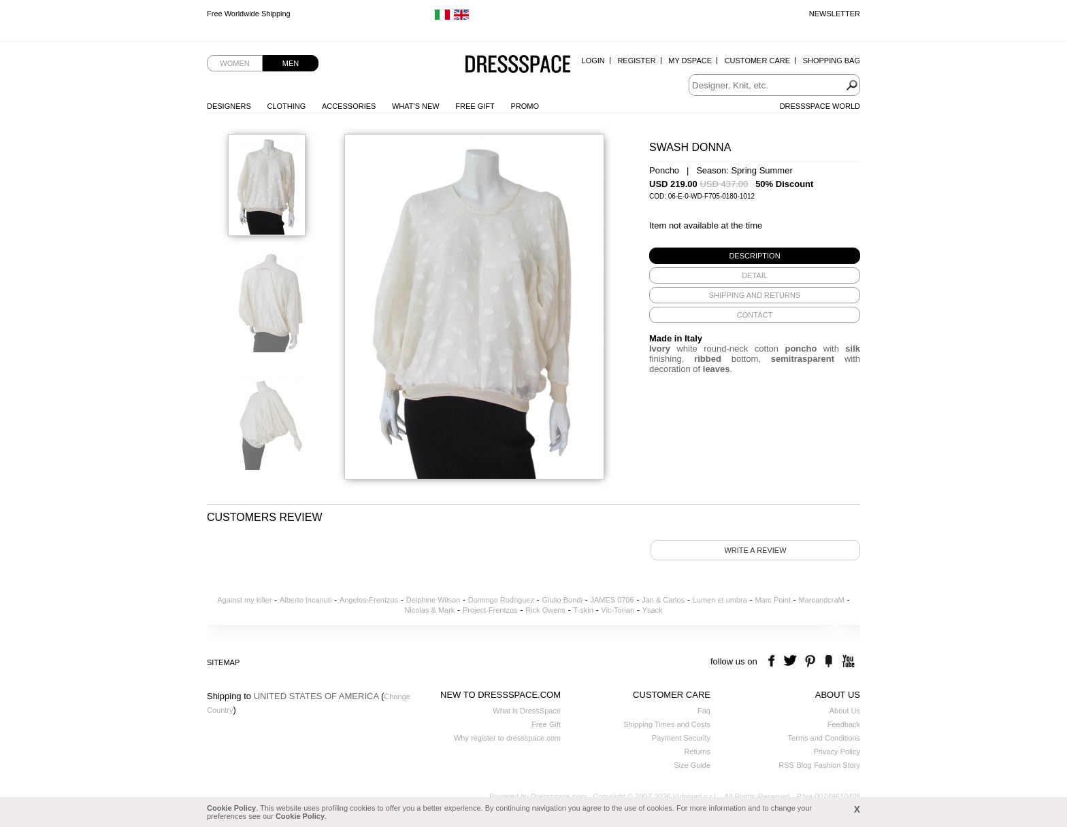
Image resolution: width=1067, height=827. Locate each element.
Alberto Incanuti (305, 600)
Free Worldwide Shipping (249, 14)
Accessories (349, 106)
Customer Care (757, 60)
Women (234, 63)
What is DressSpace (527, 711)
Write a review (755, 550)
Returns (697, 751)
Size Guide (692, 765)
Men (290, 63)
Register (636, 60)
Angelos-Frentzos (369, 600)
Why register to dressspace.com (507, 738)
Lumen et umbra (720, 600)
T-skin (583, 610)
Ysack (652, 610)
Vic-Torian (617, 610)
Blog (803, 765)
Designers (229, 106)
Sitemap (223, 662)
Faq (703, 711)
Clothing (286, 106)
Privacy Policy (837, 751)
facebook (773, 661)
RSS (786, 765)
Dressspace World (820, 106)
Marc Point (773, 600)
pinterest (810, 661)
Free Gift (474, 106)
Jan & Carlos (663, 600)
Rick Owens (545, 610)
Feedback (843, 724)
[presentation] (754, 256)
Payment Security (681, 738)
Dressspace (517, 65)
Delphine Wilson (433, 600)
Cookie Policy (231, 808)
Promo (524, 106)
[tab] (754, 256)
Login (593, 60)
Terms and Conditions (824, 738)
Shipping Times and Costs (666, 724)
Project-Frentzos (490, 610)
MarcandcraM (821, 600)
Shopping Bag (831, 60)
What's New (416, 106)
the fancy (828, 661)
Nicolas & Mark (429, 610)
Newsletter (834, 14)
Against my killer (244, 600)
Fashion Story (837, 765)
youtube (847, 661)
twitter (792, 661)
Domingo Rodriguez (501, 600)
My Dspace (690, 60)
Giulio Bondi (562, 600)
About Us (845, 711)
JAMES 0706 (612, 600)
